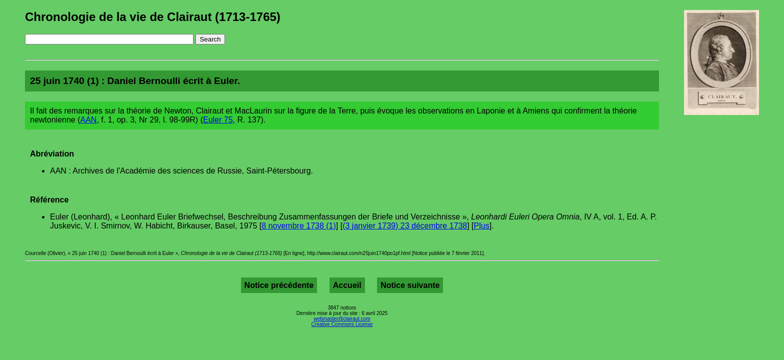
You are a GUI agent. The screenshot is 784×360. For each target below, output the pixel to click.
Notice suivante (410, 285)
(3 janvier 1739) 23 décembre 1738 (404, 226)
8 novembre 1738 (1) (299, 226)
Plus (482, 226)
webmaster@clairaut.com (342, 319)
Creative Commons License (342, 324)
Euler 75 (218, 120)
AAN (88, 120)
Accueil (347, 285)
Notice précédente (279, 285)
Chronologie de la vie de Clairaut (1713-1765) (152, 17)
